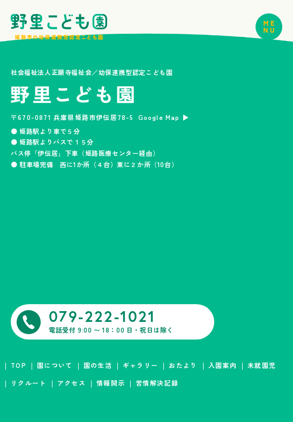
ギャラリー (141, 365)
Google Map (159, 117)
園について (55, 365)
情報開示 (110, 382)
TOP (18, 365)
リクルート (29, 382)
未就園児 (261, 365)
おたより (183, 365)
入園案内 (222, 365)
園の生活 (98, 365)
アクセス (71, 382)
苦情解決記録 (157, 382)
